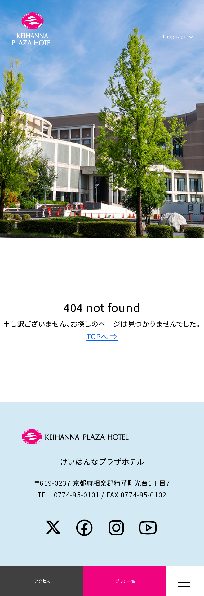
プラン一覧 (125, 581)
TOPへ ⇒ (102, 336)
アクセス (42, 581)
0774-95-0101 (77, 494)
